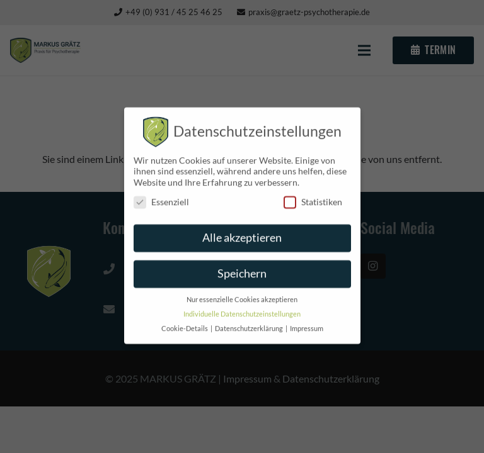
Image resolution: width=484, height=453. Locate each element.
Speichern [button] (242, 267)
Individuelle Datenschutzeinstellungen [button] (242, 308)
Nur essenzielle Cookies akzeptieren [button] (242, 294)
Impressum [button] (306, 323)
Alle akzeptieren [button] (242, 231)
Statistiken (313, 196)
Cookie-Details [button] (185, 323)
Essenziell (161, 196)
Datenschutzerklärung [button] (249, 323)
